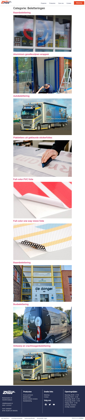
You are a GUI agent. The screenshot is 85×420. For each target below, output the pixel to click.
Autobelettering (21, 96)
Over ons (61, 3)
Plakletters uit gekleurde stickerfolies (32, 137)
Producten (52, 3)
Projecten (43, 3)
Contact (69, 3)
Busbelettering (21, 304)
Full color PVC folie (23, 179)
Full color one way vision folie (28, 221)
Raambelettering (22, 12)
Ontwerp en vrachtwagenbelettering (32, 345)
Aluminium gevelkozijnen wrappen (31, 54)
